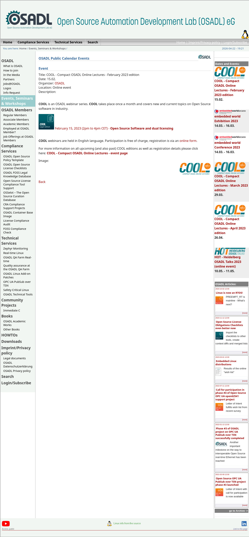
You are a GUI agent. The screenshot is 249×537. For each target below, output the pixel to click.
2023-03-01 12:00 (222, 357)
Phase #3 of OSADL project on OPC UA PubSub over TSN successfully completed (229, 433)
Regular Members (15, 115)
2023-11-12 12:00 (222, 318)
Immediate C (11, 310)
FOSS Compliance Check (14, 230)
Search (7, 376)
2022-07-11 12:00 (222, 386)
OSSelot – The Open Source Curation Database (16, 196)
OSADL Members (16, 109)
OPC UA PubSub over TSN (17, 283)
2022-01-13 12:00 (222, 424)
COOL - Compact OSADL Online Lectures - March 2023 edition (231, 181)
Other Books (11, 329)
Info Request (11, 92)
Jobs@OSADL (11, 84)
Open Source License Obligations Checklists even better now (229, 325)
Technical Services (10, 240)
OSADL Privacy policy (17, 371)
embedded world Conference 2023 (230, 143)
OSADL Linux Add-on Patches (16, 275)
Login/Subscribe (235, 42)
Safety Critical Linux (16, 290)
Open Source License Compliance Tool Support (17, 184)
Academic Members (16, 124)
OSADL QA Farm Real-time (17, 259)
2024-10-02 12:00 (222, 289)
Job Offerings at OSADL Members (18, 138)
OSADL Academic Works (14, 323)
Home (180, 42)
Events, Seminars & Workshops (47, 48)
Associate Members (16, 119)
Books (7, 316)
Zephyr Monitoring (15, 248)
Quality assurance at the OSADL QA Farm (16, 267)
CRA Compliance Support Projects (14, 206)
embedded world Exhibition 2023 (230, 117)
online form (188, 141)
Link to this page (240, 529)
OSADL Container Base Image (18, 214)
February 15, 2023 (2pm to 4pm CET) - (114, 128)
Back (42, 182)
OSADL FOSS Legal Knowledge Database (17, 174)
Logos (7, 88)
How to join (10, 70)
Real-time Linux (13, 253)
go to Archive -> (238, 510)
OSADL (7, 60)
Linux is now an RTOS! (229, 292)
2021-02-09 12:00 (222, 474)
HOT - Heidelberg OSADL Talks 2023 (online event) (230, 259)
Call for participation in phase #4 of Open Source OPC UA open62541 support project (230, 394)
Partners (9, 79)
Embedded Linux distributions (225, 362)
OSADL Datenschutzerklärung (17, 364)
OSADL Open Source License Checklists (16, 166)
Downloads (11, 341)
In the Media (11, 75)
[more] (244, 313)
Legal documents (14, 358)
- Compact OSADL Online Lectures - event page (87, 153)
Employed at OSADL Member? (16, 130)
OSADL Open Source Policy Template (16, 158)
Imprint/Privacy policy (204, 42)
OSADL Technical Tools (18, 294)
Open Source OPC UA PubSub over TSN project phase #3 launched (230, 481)
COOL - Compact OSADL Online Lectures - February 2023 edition (230, 86)
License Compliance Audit (16, 222)
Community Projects (12, 302)
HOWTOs (9, 335)
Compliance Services (12, 148)
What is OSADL (13, 66)
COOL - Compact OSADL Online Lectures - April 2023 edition (230, 224)
